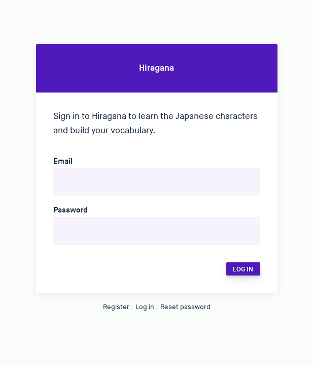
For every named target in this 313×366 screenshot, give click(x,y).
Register (116, 307)
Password (70, 210)
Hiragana (156, 68)
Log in (144, 307)
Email (63, 161)
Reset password (185, 307)
